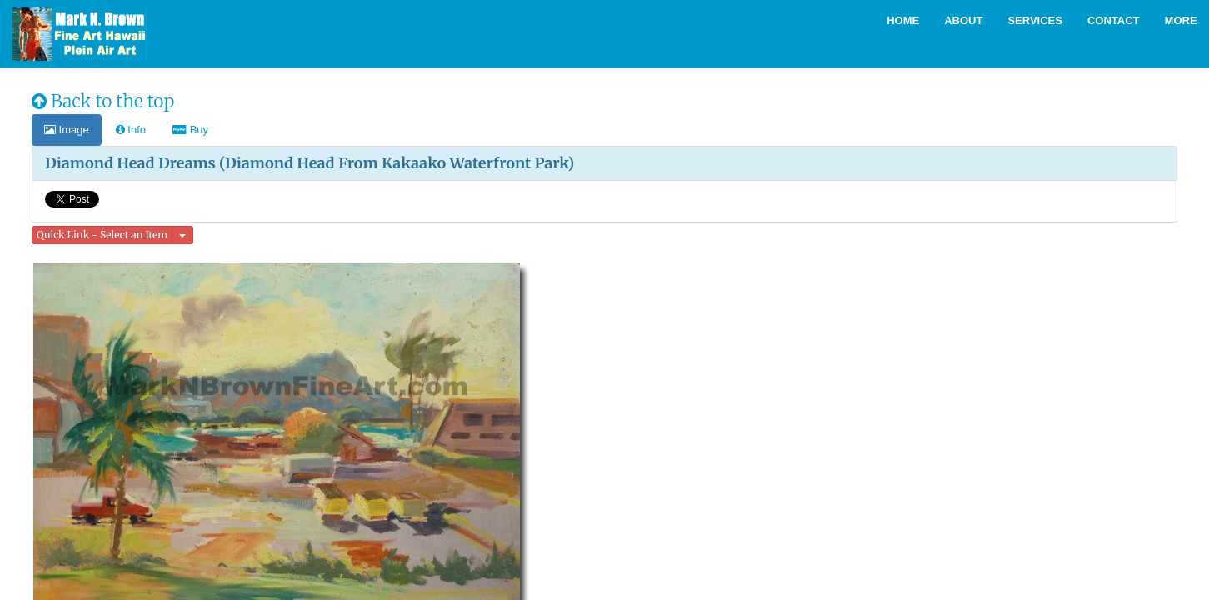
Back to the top (103, 101)
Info (131, 129)
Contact (1113, 20)
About (963, 20)
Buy (190, 129)
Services (1034, 20)
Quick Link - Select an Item (102, 234)
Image (66, 129)
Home (903, 20)
